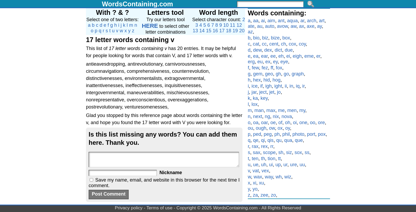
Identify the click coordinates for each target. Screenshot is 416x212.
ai (263, 20)
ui (271, 164)
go (286, 73)
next (257, 116)
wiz (287, 176)
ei (288, 56)
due (289, 50)
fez (265, 67)
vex (265, 170)
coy (302, 44)
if (261, 86)
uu (302, 164)
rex (264, 146)
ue (255, 164)
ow (272, 128)
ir (303, 86)
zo (273, 195)
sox (298, 152)
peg (268, 134)
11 (232, 25)
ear (264, 56)
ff (272, 67)
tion (271, 158)
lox (255, 104)
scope (269, 152)
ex (267, 61)
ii (286, 86)
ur (285, 164)
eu (260, 61)
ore (321, 122)
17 (222, 30)
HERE (150, 25)
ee (273, 56)
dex (268, 50)
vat (256, 170)
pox (322, 134)
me (281, 110)
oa (255, 122)
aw (293, 26)
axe (310, 26)
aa (255, 20)
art (321, 20)
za (255, 195)
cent (273, 44)
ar (302, 20)
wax (258, 176)
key (264, 98)
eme (309, 56)
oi (295, 122)
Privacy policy (129, 207)
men (292, 110)
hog (276, 80)
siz (289, 152)
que (299, 140)
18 (228, 30)
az (250, 31)
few (255, 67)
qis (270, 140)
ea (255, 56)
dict (278, 50)
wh (279, 176)
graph (298, 73)
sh (280, 152)
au (259, 26)
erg (251, 61)
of (280, 122)
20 (242, 30)
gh (278, 73)
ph (277, 134)
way (269, 176)
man (259, 110)
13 (195, 30)
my (302, 110)
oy (287, 128)
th (263, 158)
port (311, 134)
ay (319, 26)
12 (239, 25)
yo (255, 189)
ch (283, 44)
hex (257, 80)
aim (271, 20)
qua (288, 140)
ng (267, 116)
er (318, 56)
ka (255, 98)
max (270, 110)
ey (275, 61)
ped (257, 134)
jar (254, 92)
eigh (297, 56)
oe (273, 122)
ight (278, 86)
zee (264, 195)
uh (263, 164)
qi (263, 140)
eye (284, 61)
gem (257, 73)
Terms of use (159, 207)
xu (261, 183)
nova (286, 116)
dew (257, 50)
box (286, 37)
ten (255, 158)
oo (312, 122)
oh (287, 122)
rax (255, 146)
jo (279, 92)
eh (281, 56)
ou (250, 128)
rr (271, 146)
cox (292, 44)
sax (256, 152)
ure (293, 164)
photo (298, 134)
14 (202, 30)
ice (255, 86)
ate (251, 26)
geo (269, 73)
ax (301, 26)
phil (286, 134)
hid (266, 80)
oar (264, 122)
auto (269, 26)
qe (255, 140)
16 (215, 30)
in (291, 86)
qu (278, 140)
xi (254, 183)
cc (264, 44)
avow (282, 26)
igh (268, 86)
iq (298, 86)
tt (279, 158)
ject (263, 92)
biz (265, 37)
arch (311, 20)
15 (208, 30)
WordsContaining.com (137, 4)
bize (275, 37)
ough (261, 128)
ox (280, 128)
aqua (292, 20)
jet (271, 92)
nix (276, 116)
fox (279, 67)
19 (235, 30)
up (278, 164)
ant (281, 20)
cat (256, 44)
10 (226, 25)
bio (256, 37)
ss (307, 152)
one (303, 122)
